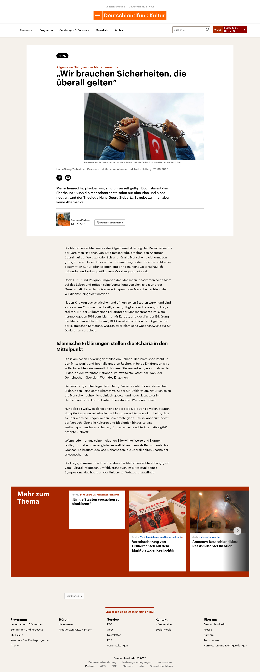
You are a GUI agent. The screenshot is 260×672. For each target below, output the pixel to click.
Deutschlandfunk (115, 6)
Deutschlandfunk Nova (142, 6)
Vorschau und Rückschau (27, 624)
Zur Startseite (74, 595)
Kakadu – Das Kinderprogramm (30, 640)
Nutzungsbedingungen (137, 662)
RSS (109, 640)
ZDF (114, 666)
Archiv (119, 30)
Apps (110, 629)
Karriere (209, 634)
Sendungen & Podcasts (74, 30)
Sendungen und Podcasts (27, 629)
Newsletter (114, 634)
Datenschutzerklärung (102, 662)
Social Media (163, 629)
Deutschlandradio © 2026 (130, 658)
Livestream (66, 624)
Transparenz (211, 640)
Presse (208, 629)
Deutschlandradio (215, 624)
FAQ (109, 624)
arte (141, 666)
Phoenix (128, 666)
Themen (25, 30)
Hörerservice (164, 624)
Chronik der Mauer (161, 666)
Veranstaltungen (117, 645)
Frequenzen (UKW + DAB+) (75, 629)
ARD (103, 666)
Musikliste (102, 30)
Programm (46, 30)
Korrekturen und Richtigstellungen (225, 645)
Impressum (165, 662)
